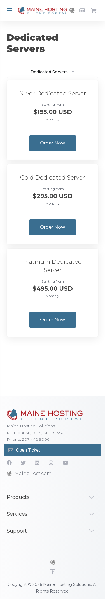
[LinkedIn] (37, 462)
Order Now (52, 143)
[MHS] (53, 562)
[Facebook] (9, 462)
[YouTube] (65, 462)
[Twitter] (23, 462)
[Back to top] (53, 572)
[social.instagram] (51, 462)
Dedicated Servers (52, 71)
